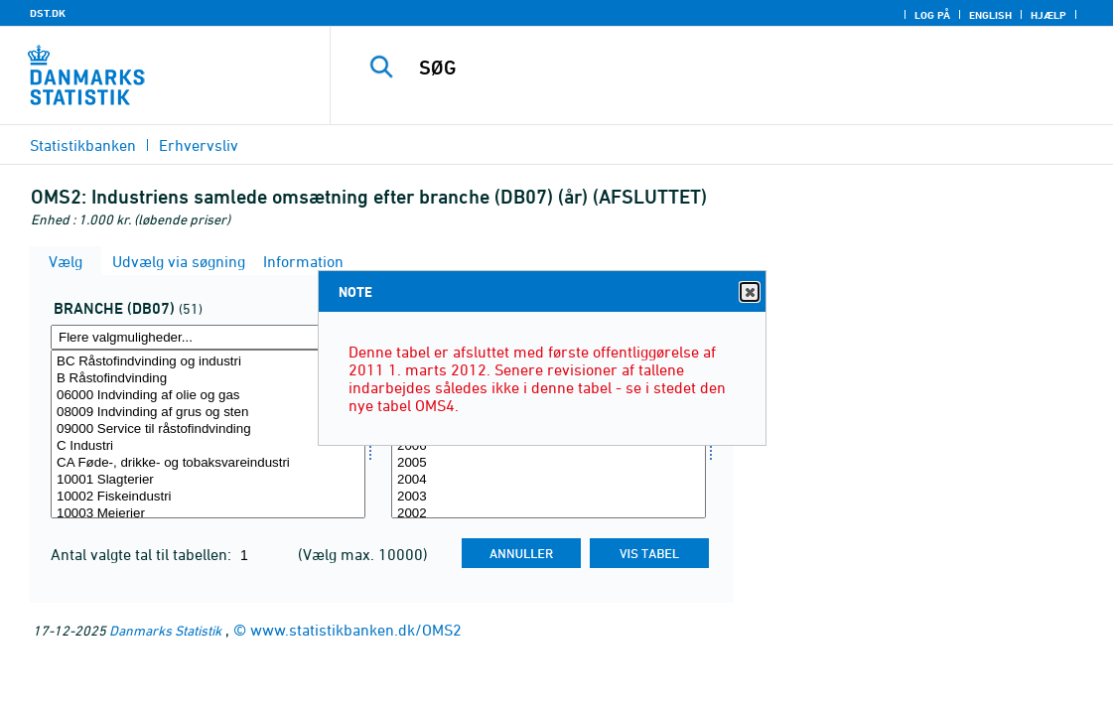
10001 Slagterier (208, 480)
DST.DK (48, 13)
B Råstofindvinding (208, 378)
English (990, 15)
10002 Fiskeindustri (208, 497)
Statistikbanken (83, 145)
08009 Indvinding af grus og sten (208, 412)
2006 (548, 446)
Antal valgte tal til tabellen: (143, 554)
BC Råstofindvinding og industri (208, 362)
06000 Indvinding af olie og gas (208, 395)
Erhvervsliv (198, 145)
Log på (932, 15)
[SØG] (720, 67)
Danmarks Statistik (165, 630)
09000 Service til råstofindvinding (208, 429)
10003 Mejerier (208, 513)
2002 (548, 513)
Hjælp (1048, 15)
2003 (548, 497)
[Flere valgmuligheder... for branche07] (208, 337)
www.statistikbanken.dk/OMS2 (356, 630)
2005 (548, 463)
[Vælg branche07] (208, 434)
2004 (548, 480)
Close (749, 292)
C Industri (208, 446)
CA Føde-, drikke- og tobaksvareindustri (208, 463)
